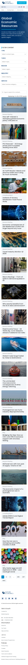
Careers (3, 637)
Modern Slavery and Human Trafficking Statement (13, 659)
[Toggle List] (25, 54)
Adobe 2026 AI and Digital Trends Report (13, 517)
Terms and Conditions (6, 654)
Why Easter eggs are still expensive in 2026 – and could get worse (12, 570)
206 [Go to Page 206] (18, 577)
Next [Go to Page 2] (4, 580)
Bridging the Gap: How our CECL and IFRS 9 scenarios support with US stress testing (13, 438)
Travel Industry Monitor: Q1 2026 (13, 253)
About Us (3, 625)
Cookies (3, 648)
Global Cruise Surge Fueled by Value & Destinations (13, 357)
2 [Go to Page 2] (6, 577)
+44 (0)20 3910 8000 (8, 617)
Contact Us (4, 611)
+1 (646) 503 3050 (8, 620)
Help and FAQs (5, 631)
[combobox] (12, 54)
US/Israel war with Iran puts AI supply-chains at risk (13, 465)
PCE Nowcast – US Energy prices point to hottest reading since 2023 (12, 146)
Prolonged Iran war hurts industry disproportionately (13, 411)
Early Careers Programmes (8, 640)
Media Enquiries (5, 614)
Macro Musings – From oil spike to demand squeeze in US (13, 279)
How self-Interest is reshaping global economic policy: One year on (13, 119)
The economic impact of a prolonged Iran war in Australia (13, 491)
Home (2, 10)
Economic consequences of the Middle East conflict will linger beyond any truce (13, 227)
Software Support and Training (8, 656)
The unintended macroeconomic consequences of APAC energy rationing (12, 384)
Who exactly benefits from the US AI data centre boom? (14, 305)
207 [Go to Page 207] (23, 577)
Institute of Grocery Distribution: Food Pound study (12, 199)
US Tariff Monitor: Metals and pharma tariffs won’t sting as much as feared (14, 173)
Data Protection (5, 651)
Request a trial (22, 2)
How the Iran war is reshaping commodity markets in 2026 (11, 543)
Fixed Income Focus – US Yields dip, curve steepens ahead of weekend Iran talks (14, 331)
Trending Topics (10, 10)
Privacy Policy (4, 645)
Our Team (3, 628)
